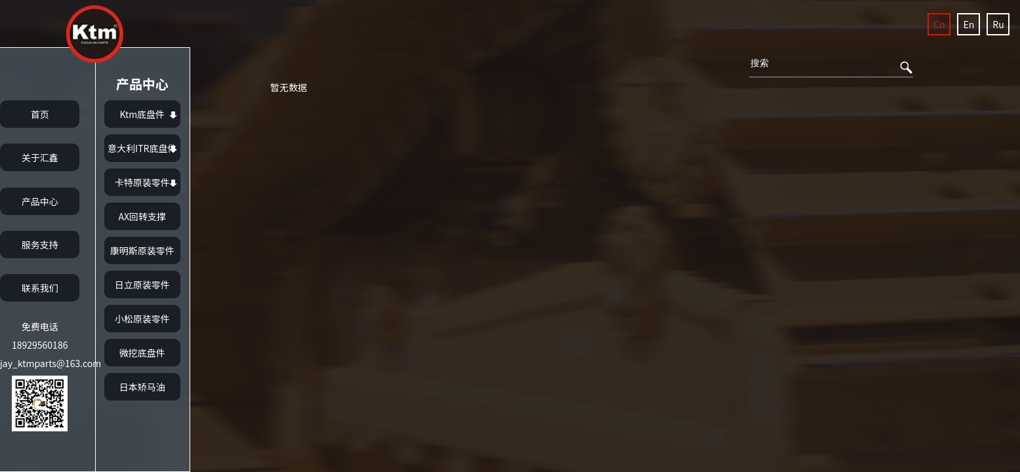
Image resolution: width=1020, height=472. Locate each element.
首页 (40, 114)
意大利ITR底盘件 (142, 148)
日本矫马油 (142, 386)
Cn (939, 24)
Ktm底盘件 (142, 114)
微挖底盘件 (142, 352)
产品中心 (40, 201)
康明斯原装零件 (142, 250)
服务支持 (40, 244)
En (969, 24)
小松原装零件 (142, 318)
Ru (998, 24)
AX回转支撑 (142, 216)
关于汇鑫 (40, 157)
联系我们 (40, 287)
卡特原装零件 (142, 182)
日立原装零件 (142, 284)
